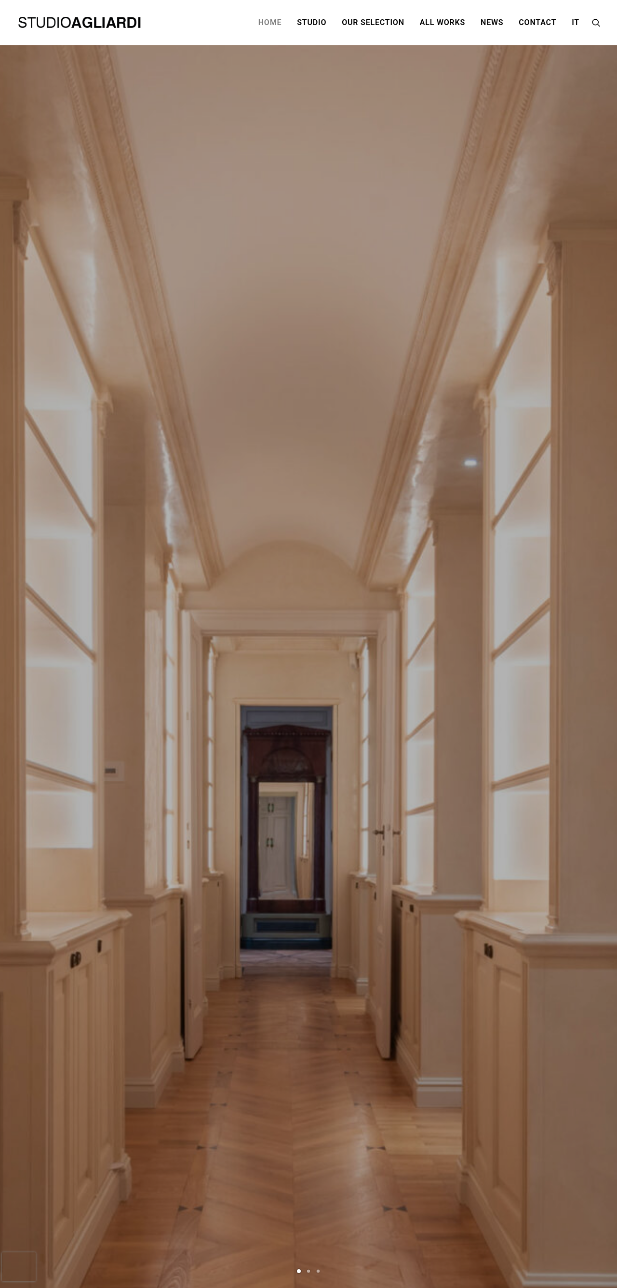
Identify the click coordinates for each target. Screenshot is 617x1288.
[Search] (596, 22)
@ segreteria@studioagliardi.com (235, 1231)
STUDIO (311, 22)
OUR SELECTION (373, 22)
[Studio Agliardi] (80, 22)
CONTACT (537, 22)
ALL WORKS (442, 22)
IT (575, 22)
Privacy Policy (484, 1201)
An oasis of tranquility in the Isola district (334, 932)
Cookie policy (483, 1211)
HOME (270, 22)
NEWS (492, 22)
